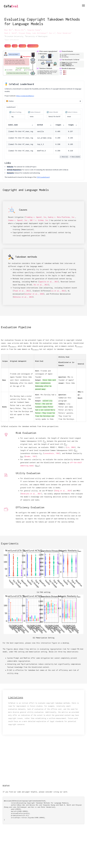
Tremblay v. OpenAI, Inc (35, 217)
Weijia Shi (20, 30)
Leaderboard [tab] (11, 107)
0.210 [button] (70, 151)
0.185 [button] (70, 144)
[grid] (43, 138)
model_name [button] (13, 125)
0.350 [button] (58, 151)
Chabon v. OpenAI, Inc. (18, 220)
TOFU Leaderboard (43, 177)
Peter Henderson (64, 33)
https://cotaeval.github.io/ (25, 96)
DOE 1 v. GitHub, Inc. (39, 220)
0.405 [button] (58, 131)
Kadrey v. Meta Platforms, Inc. (61, 217)
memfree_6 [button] (41, 151)
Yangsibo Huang (34, 30)
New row (64, 157)
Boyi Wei (8, 30)
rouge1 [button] (58, 125)
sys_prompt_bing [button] (44, 138)
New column (75, 157)
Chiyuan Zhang (24, 33)
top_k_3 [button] (40, 144)
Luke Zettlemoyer (39, 33)
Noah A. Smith (10, 33)
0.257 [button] (70, 131)
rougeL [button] (71, 125)
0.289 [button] (58, 138)
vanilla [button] (40, 131)
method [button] (40, 125)
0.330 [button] (58, 144)
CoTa (11, 6)
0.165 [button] (70, 138)
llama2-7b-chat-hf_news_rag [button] (20, 131)
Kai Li (52, 33)
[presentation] (12, 346)
